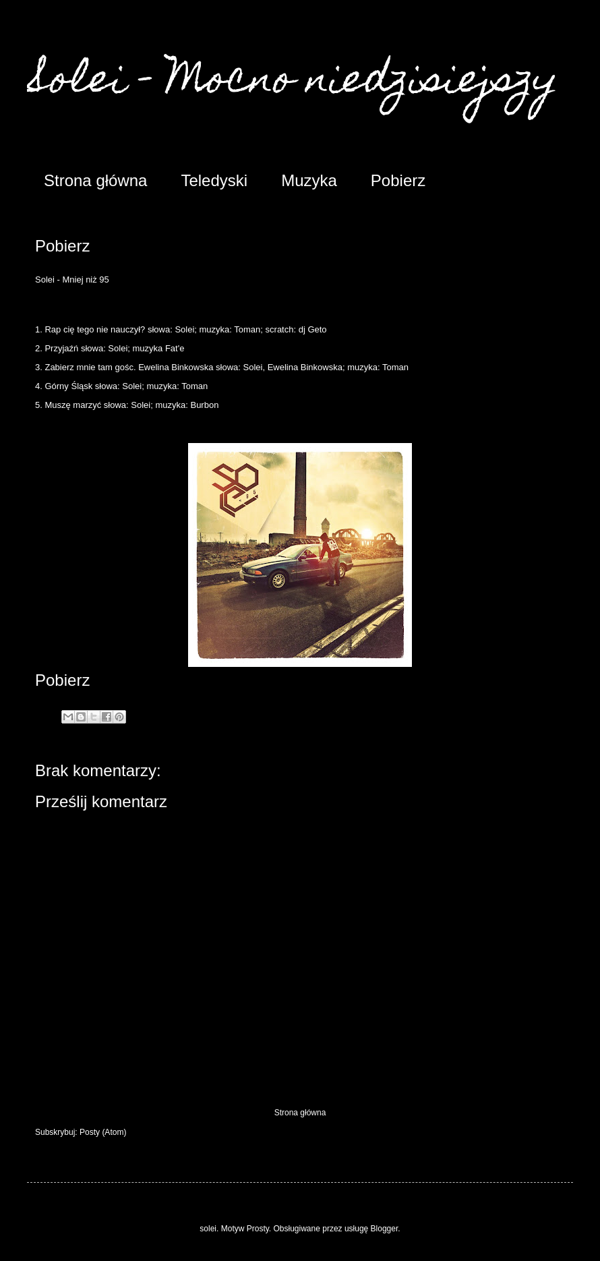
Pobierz (398, 180)
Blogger (384, 1228)
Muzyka (309, 180)
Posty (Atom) (103, 1132)
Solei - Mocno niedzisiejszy (292, 82)
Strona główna (95, 180)
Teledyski (214, 180)
